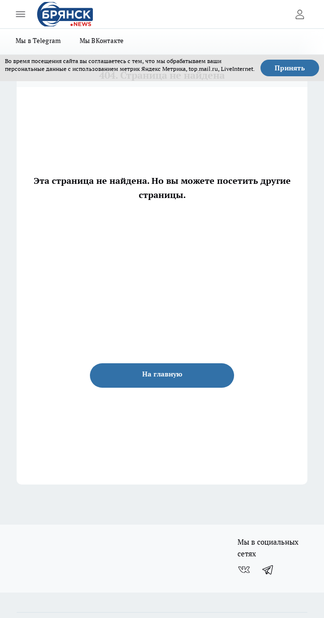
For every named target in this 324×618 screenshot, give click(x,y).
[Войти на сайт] (299, 14)
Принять (290, 68)
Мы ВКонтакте (102, 40)
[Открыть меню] (20, 14)
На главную (162, 374)
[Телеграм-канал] (268, 569)
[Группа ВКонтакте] (244, 569)
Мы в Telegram (38, 40)
